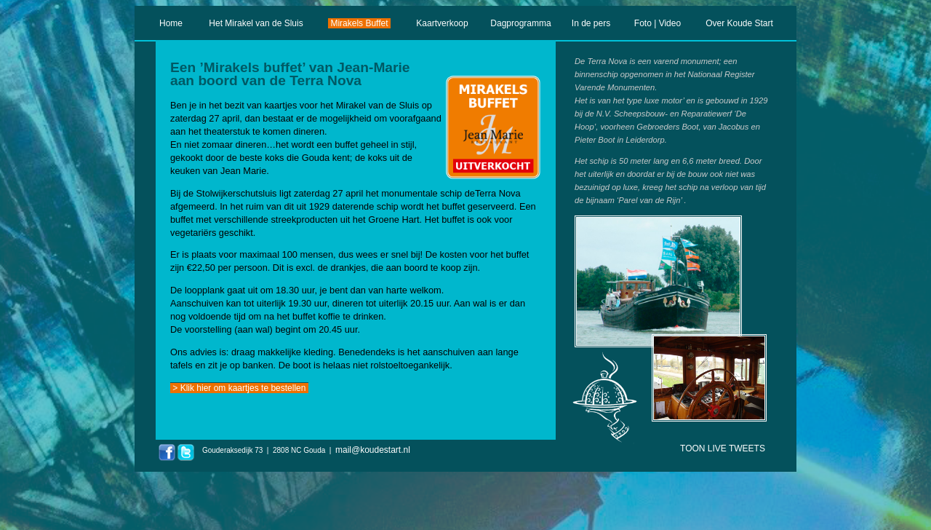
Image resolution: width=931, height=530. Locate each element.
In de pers (590, 23)
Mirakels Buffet (359, 23)
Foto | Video (658, 23)
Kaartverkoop (442, 23)
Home (171, 23)
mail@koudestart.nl (372, 450)
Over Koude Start (739, 23)
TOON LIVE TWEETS (722, 448)
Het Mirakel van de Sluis (256, 23)
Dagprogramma (521, 23)
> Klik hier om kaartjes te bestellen (239, 388)
